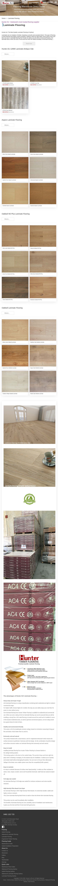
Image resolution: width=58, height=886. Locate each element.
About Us (5, 848)
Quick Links (5, 864)
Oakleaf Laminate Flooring (12, 308)
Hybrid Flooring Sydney (20, 880)
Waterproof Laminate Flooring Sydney (36, 880)
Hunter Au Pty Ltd (30, 878)
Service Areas (10, 880)
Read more (29, 43)
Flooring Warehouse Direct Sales (29, 6)
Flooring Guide (6, 841)
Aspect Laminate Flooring (12, 120)
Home (4, 18)
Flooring (4, 829)
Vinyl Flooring (31, 881)
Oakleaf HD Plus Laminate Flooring (16, 214)
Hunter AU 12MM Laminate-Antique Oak (18, 49)
